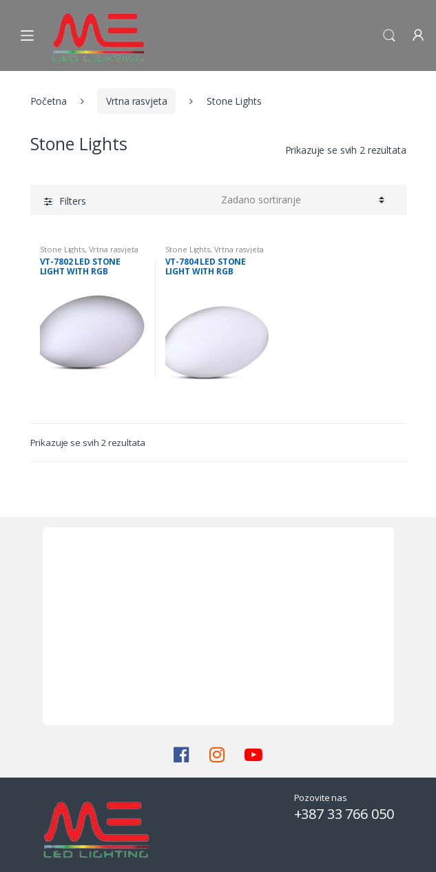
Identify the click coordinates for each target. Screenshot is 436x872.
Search (389, 35)
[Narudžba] (303, 200)
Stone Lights (62, 249)
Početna (48, 101)
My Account (418, 35)
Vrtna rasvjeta (136, 101)
